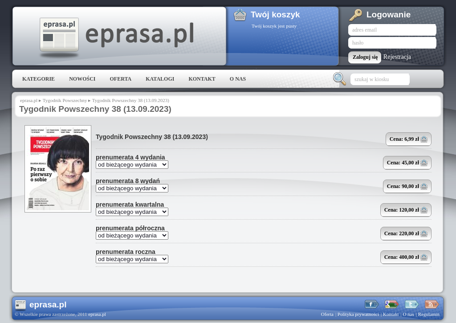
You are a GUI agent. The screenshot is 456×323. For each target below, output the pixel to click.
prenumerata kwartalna (130, 204)
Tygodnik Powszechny (65, 100)
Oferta (120, 79)
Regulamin (429, 314)
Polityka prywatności (358, 314)
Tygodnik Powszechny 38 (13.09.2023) (152, 137)
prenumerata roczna (125, 252)
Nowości (82, 79)
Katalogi (160, 79)
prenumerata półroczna (130, 228)
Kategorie (38, 79)
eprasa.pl (116, 38)
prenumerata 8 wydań (128, 181)
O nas (238, 79)
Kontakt (201, 79)
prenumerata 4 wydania (130, 157)
